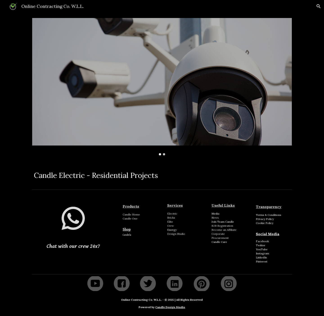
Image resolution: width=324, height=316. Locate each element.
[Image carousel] (162, 86)
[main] (162, 174)
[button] (318, 6)
